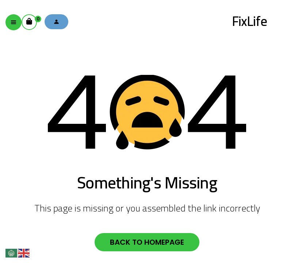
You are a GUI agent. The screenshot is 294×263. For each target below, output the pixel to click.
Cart (31, 19)
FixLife (249, 21)
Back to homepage (147, 242)
